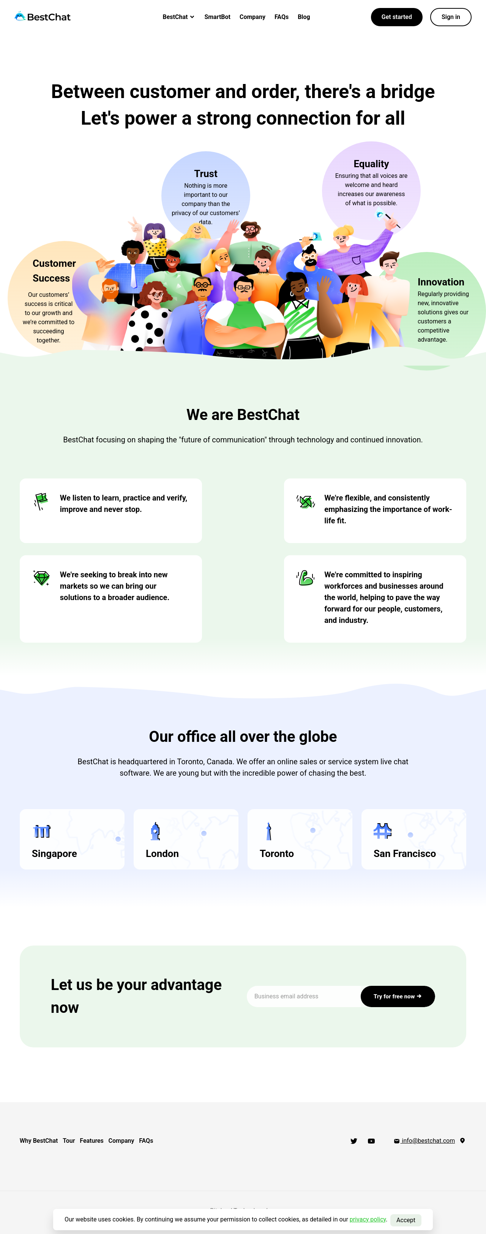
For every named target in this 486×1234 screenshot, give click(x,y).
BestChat (179, 17)
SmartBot (217, 17)
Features (104, 1140)
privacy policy (368, 1219)
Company (252, 17)
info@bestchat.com (424, 1140)
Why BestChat (39, 1140)
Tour (75, 1140)
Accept (405, 1219)
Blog (304, 17)
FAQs (282, 17)
